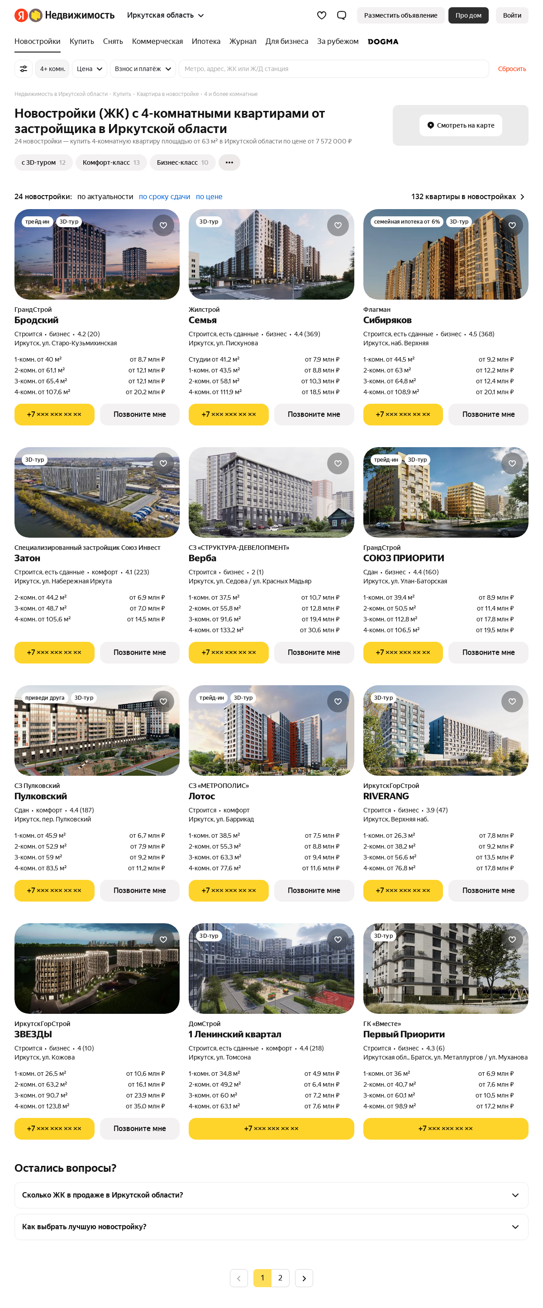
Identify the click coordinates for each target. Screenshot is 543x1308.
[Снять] (113, 42)
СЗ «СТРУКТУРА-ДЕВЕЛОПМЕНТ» (239, 547)
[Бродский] (97, 254)
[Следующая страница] (304, 1278)
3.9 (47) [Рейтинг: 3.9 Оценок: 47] (437, 810)
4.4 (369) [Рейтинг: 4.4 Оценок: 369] (307, 334)
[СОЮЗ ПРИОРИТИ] (446, 492)
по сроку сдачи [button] (165, 196)
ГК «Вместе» (382, 1023)
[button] (341, 15)
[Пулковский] (97, 730)
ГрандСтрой (33, 309)
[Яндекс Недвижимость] (71, 15)
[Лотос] (271, 730)
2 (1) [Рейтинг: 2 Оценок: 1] (258, 572)
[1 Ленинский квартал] (271, 968)
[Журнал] (243, 42)
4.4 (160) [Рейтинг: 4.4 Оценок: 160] (426, 572)
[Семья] (271, 254)
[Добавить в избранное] (163, 225)
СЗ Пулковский (37, 785)
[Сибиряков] (446, 254)
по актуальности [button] (105, 196)
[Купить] (82, 42)
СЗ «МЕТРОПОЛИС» (219, 785)
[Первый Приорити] (446, 968)
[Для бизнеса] (287, 42)
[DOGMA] (381, 42)
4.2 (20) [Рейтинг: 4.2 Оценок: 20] (88, 334)
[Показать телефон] (54, 414)
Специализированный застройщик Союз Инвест (87, 547)
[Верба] (271, 492)
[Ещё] (229, 162)
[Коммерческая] (157, 42)
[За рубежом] (338, 42)
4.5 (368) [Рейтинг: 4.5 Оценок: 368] (482, 334)
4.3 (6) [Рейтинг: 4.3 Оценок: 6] (435, 1048)
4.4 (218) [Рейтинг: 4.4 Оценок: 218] (312, 1048)
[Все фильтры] (23, 69)
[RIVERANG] (446, 730)
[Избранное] (322, 15)
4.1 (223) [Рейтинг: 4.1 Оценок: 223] (137, 572)
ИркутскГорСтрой (391, 785)
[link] (512, 15)
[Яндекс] (21, 15)
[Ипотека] (206, 42)
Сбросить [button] (512, 68)
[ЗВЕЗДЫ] (97, 968)
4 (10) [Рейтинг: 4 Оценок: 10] (85, 1048)
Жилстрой (204, 309)
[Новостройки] (39, 42)
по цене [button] (209, 196)
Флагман (377, 309)
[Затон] (97, 492)
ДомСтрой (204, 1023)
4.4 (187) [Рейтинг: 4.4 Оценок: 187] (82, 810)
